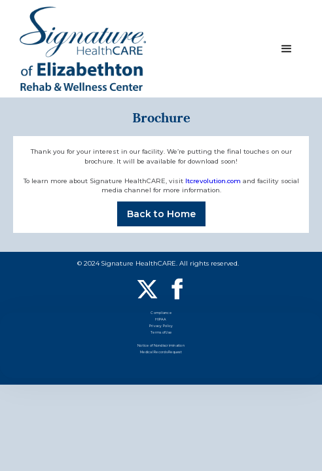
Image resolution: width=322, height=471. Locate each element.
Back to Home (161, 214)
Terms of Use (161, 333)
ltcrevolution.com (213, 180)
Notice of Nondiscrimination (161, 346)
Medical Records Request (161, 353)
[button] (286, 49)
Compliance (161, 314)
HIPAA (160, 320)
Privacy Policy (161, 327)
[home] (83, 49)
